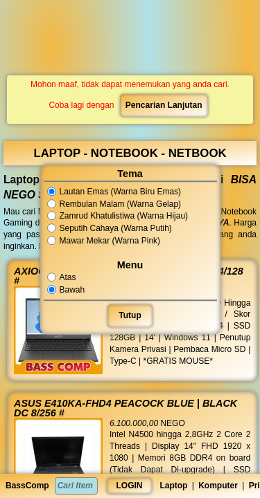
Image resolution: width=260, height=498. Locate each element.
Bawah (67, 290)
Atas (63, 277)
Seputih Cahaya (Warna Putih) (110, 228)
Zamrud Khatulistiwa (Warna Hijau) (118, 216)
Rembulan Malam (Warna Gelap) (114, 204)
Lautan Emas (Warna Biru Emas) (114, 191)
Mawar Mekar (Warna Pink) (104, 241)
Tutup (130, 315)
